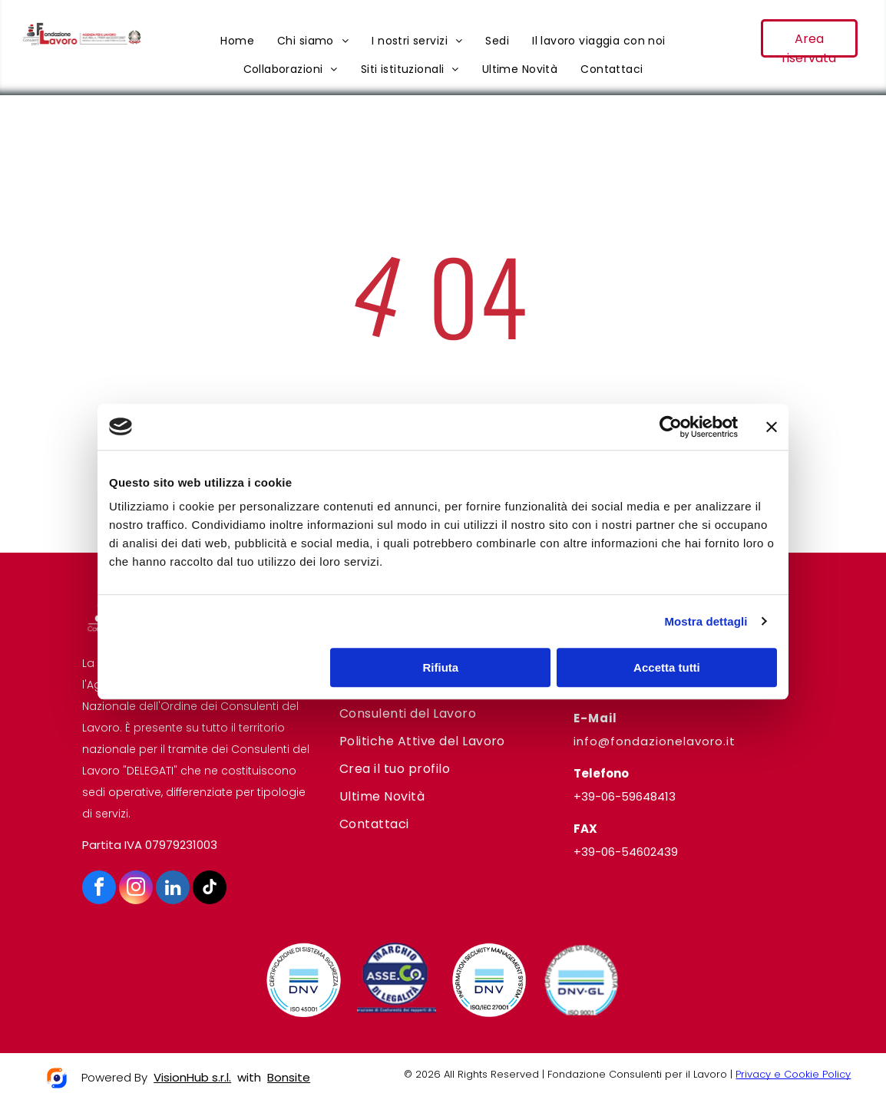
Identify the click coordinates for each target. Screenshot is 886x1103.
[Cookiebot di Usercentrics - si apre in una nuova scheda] (670, 426)
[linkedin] (173, 889)
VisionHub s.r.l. (192, 1077)
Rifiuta (441, 667)
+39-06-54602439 (626, 852)
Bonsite (288, 1077)
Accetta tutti (666, 667)
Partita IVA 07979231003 (149, 845)
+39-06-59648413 (625, 796)
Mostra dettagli (705, 621)
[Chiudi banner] (771, 426)
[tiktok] (209, 889)
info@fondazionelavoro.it (655, 741)
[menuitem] (237, 40)
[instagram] (136, 889)
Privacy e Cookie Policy (793, 1074)
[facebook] (99, 889)
